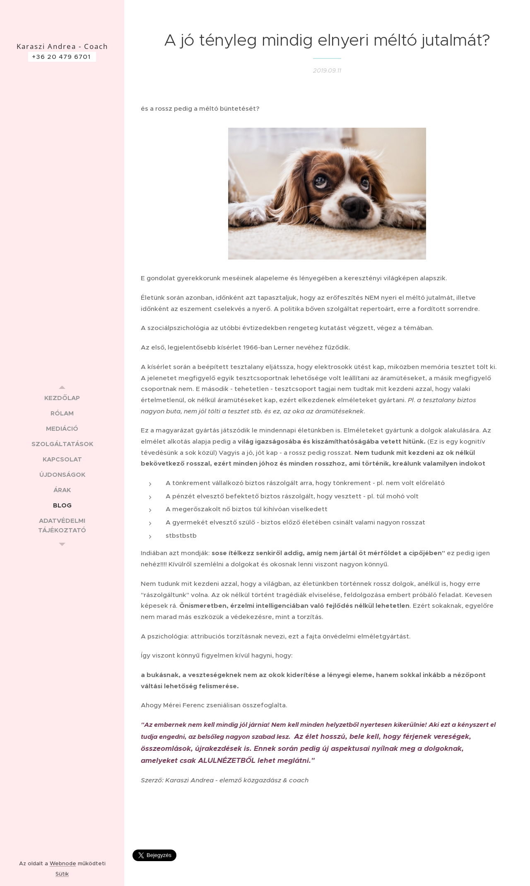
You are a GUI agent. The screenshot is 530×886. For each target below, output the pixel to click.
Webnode (63, 863)
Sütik (62, 873)
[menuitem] (62, 398)
